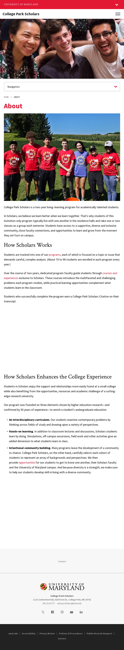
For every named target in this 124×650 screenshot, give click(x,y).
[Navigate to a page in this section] (62, 86)
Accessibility (28, 633)
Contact (62, 561)
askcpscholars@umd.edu (69, 603)
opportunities (27, 462)
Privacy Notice (47, 633)
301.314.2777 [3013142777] (48, 603)
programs (55, 254)
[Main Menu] (117, 13)
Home (6, 97)
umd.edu (13, 633)
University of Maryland (21, 4)
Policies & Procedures (71, 633)
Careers (62, 638)
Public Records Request (99, 633)
